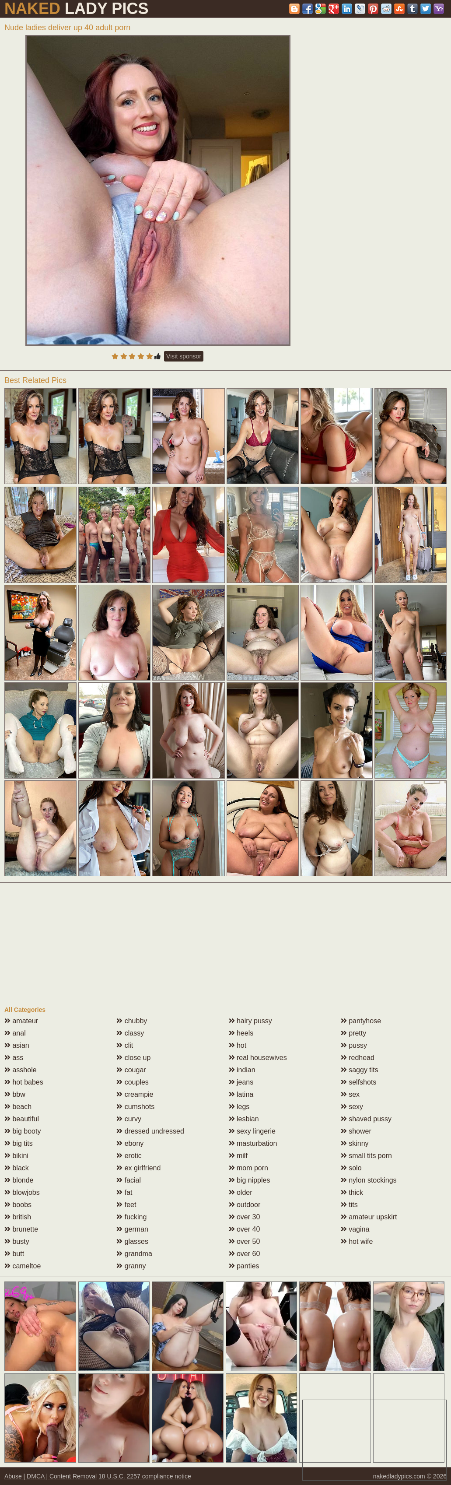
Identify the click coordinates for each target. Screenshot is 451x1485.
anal (15, 1033)
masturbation (253, 1143)
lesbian (244, 1119)
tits (349, 1204)
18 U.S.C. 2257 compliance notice (144, 1476)
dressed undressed (150, 1131)
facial (128, 1180)
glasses (132, 1241)
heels (241, 1033)
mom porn (248, 1168)
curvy (128, 1119)
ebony (129, 1143)
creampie (134, 1094)
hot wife (357, 1241)
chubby (131, 1021)
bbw (14, 1094)
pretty (353, 1033)
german (132, 1229)
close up (133, 1057)
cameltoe (22, 1266)
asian (16, 1045)
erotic (129, 1155)
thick (352, 1192)
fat (124, 1192)
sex (350, 1094)
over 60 (244, 1253)
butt (14, 1253)
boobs (17, 1204)
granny (131, 1266)
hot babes (23, 1082)
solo (351, 1168)
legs (239, 1106)
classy (130, 1033)
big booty (22, 1131)
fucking (131, 1217)
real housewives (258, 1057)
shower (356, 1131)
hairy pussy (250, 1021)
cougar (131, 1070)
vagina (355, 1229)
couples (132, 1082)
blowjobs (22, 1192)
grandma (134, 1253)
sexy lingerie (252, 1131)
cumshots (135, 1106)
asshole (20, 1070)
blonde (19, 1180)
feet (126, 1204)
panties (244, 1266)
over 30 (244, 1217)
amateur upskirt (369, 1217)
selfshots (359, 1082)
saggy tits (359, 1070)
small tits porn (366, 1155)
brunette (21, 1229)
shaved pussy (366, 1119)
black (16, 1168)
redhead (357, 1057)
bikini (16, 1155)
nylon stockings (369, 1180)
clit (124, 1045)
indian (242, 1070)
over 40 (244, 1229)
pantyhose (361, 1021)
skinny (355, 1143)
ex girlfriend (138, 1168)
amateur (21, 1021)
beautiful (21, 1119)
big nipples (249, 1180)
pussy (354, 1045)
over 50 (244, 1241)
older (240, 1192)
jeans (241, 1082)
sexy (352, 1106)
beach (17, 1106)
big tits (18, 1143)
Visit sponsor (183, 356)
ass (13, 1057)
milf (238, 1155)
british (17, 1217)
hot (238, 1045)
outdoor (245, 1204)
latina (241, 1094)
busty (16, 1241)
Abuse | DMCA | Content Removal (50, 1476)
